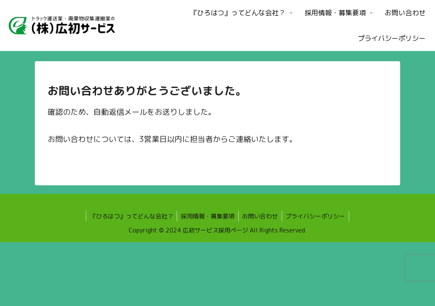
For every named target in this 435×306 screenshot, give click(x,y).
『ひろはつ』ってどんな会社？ (130, 216)
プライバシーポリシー (317, 216)
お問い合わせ (261, 216)
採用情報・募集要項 (207, 216)
